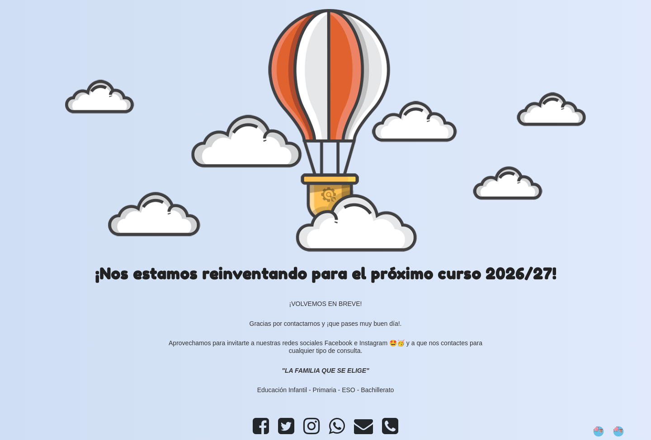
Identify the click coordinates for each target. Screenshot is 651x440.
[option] (621, 431)
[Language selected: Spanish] (613, 431)
